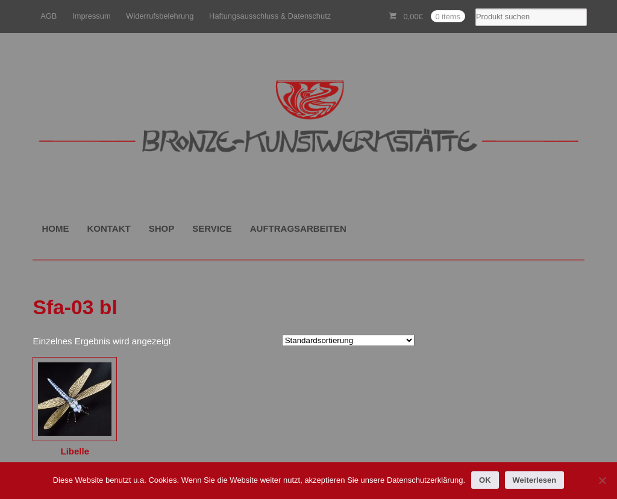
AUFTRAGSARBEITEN (298, 228)
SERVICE (212, 228)
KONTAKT (108, 228)
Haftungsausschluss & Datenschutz (270, 15)
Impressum (91, 15)
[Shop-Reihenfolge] (348, 340)
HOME (55, 228)
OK (485, 480)
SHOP (162, 228)
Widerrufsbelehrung (159, 15)
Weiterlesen (535, 480)
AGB (48, 15)
